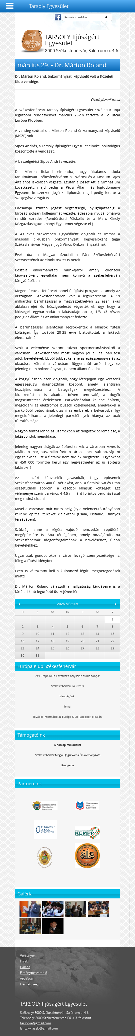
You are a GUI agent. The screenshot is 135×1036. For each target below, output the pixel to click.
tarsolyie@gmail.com (35, 1023)
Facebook (85, 716)
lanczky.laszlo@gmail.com (39, 1028)
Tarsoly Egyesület (48, 6)
